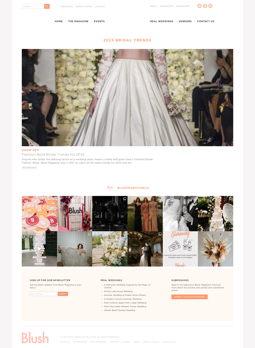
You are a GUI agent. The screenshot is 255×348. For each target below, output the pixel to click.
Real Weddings (161, 21)
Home (59, 21)
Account (100, 7)
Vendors (185, 21)
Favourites (67, 7)
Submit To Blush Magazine (189, 297)
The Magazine (78, 21)
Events (99, 21)
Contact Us (205, 21)
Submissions (166, 6)
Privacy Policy (151, 342)
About (153, 6)
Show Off (30, 150)
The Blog (65, 342)
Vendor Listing (84, 7)
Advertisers (182, 6)
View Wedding (29, 168)
